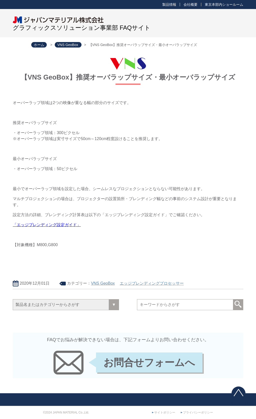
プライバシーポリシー (198, 412)
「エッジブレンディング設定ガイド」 (47, 225)
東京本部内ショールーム (224, 4)
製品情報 (169, 4)
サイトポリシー (164, 412)
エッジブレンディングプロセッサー (152, 283)
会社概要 (191, 4)
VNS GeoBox (103, 283)
